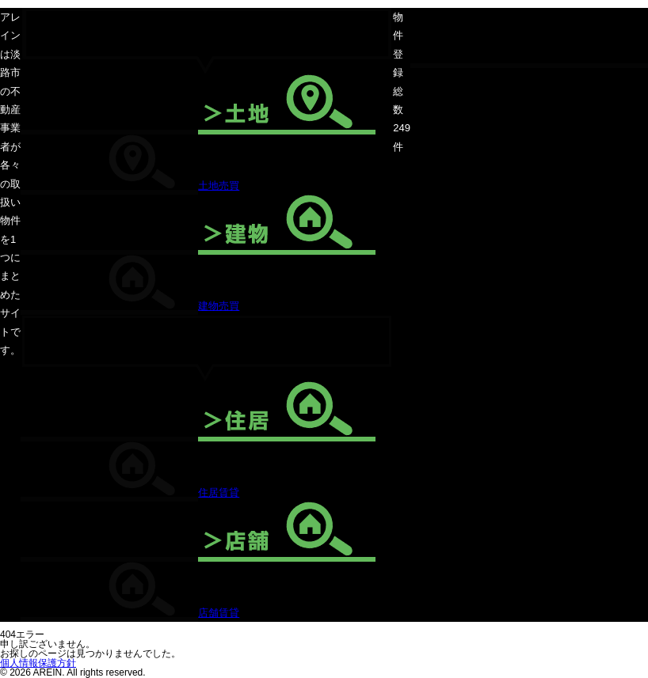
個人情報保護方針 (38, 663)
